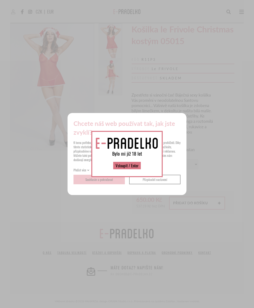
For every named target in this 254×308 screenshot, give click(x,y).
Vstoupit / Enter (127, 166)
